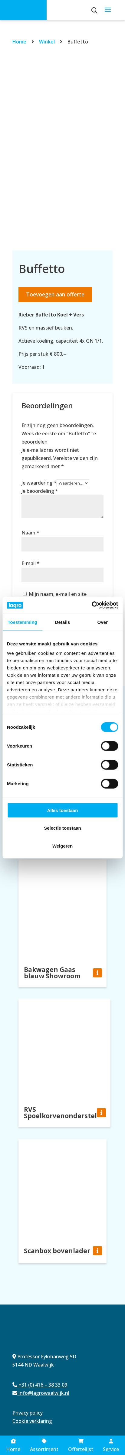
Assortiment (44, 1446)
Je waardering (39, 482)
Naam (30, 532)
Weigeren (62, 845)
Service (111, 1446)
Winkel (47, 41)
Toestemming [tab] (22, 621)
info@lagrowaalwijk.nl (40, 1393)
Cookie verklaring (32, 1421)
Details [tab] (62, 621)
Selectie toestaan (62, 828)
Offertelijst (80, 1446)
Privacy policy (27, 1412)
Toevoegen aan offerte (55, 294)
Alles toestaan (62, 810)
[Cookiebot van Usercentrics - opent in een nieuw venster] (91, 605)
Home (19, 41)
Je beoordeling (39, 491)
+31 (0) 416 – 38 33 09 (39, 1384)
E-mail (30, 563)
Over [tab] (102, 621)
